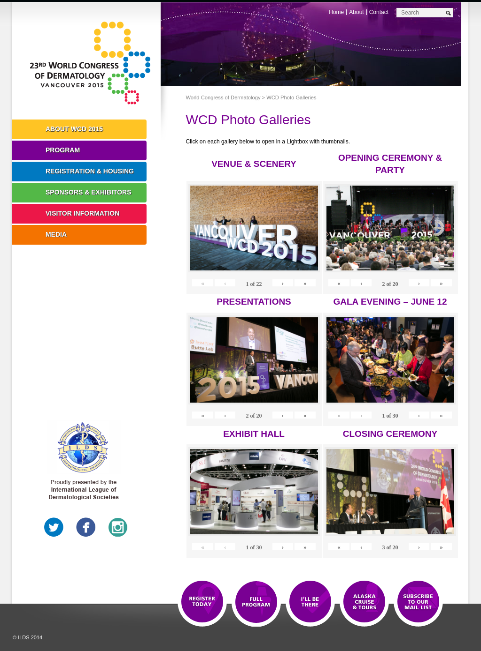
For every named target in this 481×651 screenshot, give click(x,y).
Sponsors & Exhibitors (89, 192)
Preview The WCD (364, 602)
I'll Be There (310, 602)
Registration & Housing (90, 171)
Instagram (118, 527)
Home (336, 12)
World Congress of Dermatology (93, 63)
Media (56, 234)
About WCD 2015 (74, 129)
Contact (378, 12)
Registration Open (202, 602)
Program (63, 150)
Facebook (86, 527)
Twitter (54, 527)
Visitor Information (82, 213)
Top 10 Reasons (256, 602)
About (356, 12)
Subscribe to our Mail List (418, 602)
